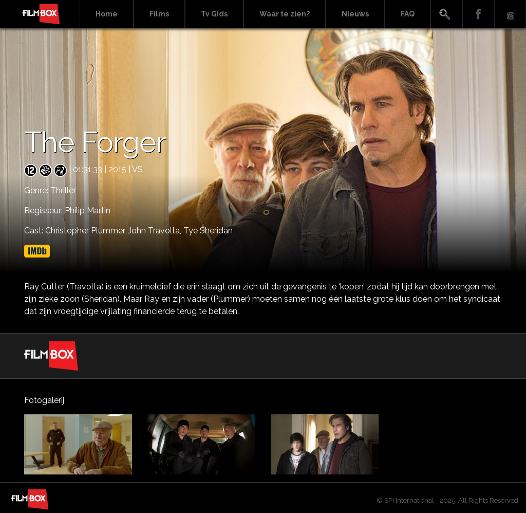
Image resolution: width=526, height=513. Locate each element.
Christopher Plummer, (86, 230)
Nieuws (355, 14)
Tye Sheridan (208, 230)
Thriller (63, 190)
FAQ (408, 14)
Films (159, 14)
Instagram (510, 14)
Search (446, 14)
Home (107, 14)
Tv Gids (214, 14)
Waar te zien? (284, 14)
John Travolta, (155, 230)
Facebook (478, 14)
